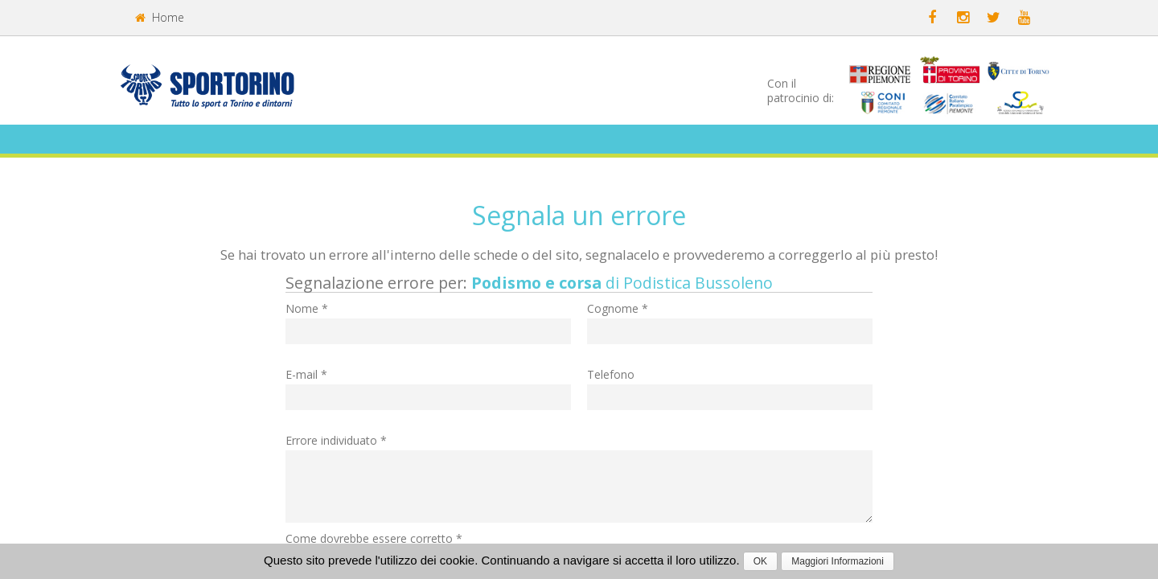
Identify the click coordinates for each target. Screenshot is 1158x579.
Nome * (306, 308)
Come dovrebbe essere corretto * (373, 538)
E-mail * (306, 374)
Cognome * (617, 308)
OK (760, 561)
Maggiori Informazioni (837, 561)
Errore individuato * (336, 440)
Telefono (610, 374)
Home (159, 17)
